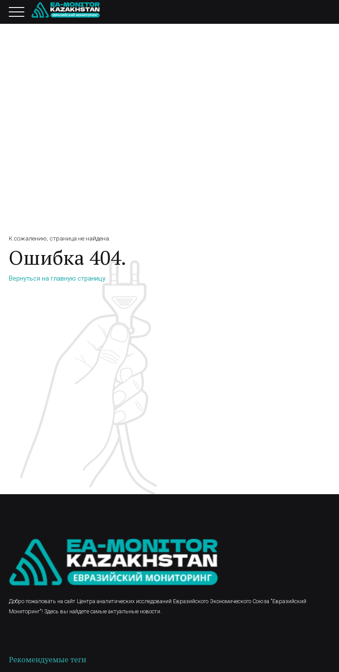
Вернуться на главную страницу (57, 278)
